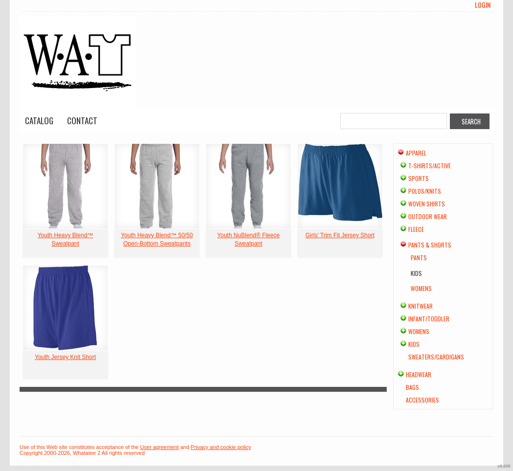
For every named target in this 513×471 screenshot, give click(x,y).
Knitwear (420, 306)
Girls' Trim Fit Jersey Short (339, 235)
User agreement (159, 447)
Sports (418, 178)
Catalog (39, 120)
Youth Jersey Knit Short (65, 357)
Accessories (422, 400)
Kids (414, 344)
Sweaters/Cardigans (436, 357)
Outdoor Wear (427, 216)
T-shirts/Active (429, 165)
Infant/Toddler (428, 318)
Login (482, 5)
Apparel (416, 153)
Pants (419, 257)
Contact (82, 120)
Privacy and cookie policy (221, 447)
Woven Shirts (426, 204)
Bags (412, 387)
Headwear (418, 374)
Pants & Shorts (429, 245)
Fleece (416, 229)
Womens (421, 288)
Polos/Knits (424, 191)
